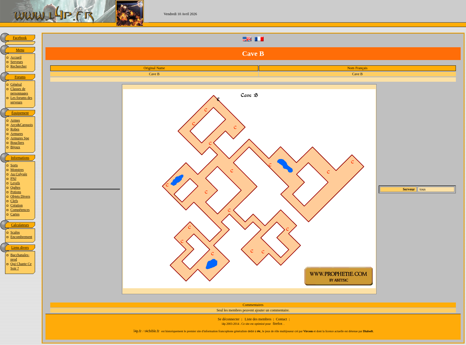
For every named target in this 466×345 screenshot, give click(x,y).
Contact (281, 319)
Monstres (17, 170)
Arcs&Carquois (21, 125)
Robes (14, 129)
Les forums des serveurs (21, 100)
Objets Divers (20, 196)
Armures (16, 134)
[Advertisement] (339, 13)
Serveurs (16, 62)
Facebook (20, 38)
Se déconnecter (229, 319)
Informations (20, 158)
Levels (15, 183)
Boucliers (17, 143)
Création (16, 205)
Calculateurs (20, 225)
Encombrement (21, 237)
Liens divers (20, 247)
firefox (278, 324)
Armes (15, 120)
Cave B (154, 74)
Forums (20, 77)
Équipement (20, 113)
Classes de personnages (19, 91)
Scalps (15, 232)
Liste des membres (258, 319)
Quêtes (15, 187)
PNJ (13, 179)
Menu (20, 50)
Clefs (14, 201)
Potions (15, 192)
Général (16, 84)
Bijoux (15, 147)
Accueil (15, 57)
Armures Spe (19, 138)
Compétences (20, 210)
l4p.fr (137, 331)
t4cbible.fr (152, 331)
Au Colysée (18, 174)
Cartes (15, 214)
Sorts (14, 165)
